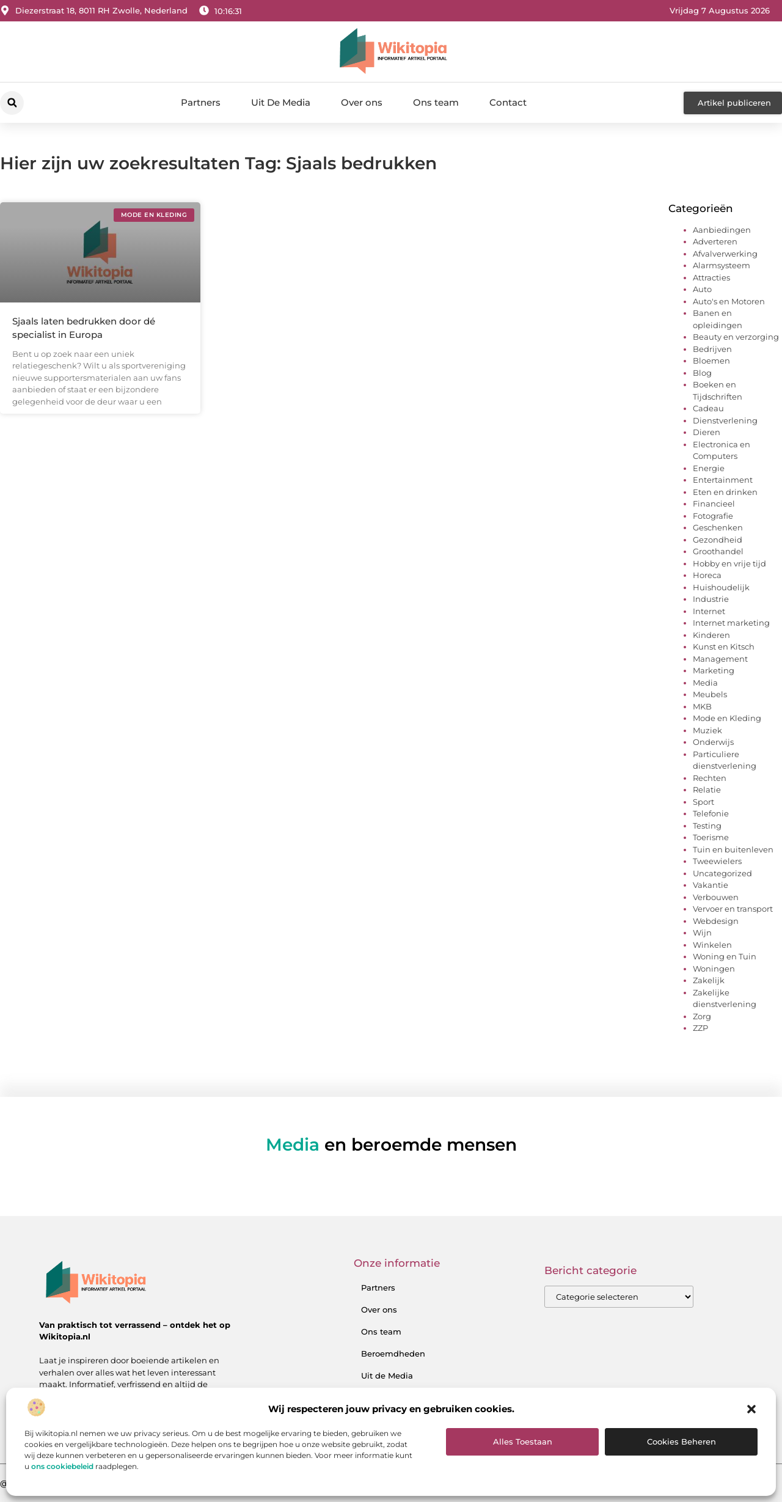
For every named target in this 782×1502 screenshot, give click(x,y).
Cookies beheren (681, 1441)
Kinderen (711, 635)
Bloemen (711, 360)
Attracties (711, 277)
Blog (702, 373)
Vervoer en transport (733, 909)
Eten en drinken (725, 492)
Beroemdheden (393, 1353)
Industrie (711, 599)
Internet (709, 611)
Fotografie (713, 516)
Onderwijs (713, 742)
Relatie (707, 789)
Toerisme (711, 837)
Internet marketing (731, 623)
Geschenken (718, 527)
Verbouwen (716, 897)
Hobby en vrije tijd (729, 563)
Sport (703, 802)
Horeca (707, 575)
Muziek (707, 730)
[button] (751, 1409)
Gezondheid (717, 539)
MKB (702, 706)
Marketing (713, 670)
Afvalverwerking (725, 253)
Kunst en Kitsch (724, 646)
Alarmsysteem (721, 265)
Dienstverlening (725, 420)
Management (720, 659)
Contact (508, 102)
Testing (707, 825)
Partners (201, 102)
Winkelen (712, 945)
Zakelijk (709, 980)
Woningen (714, 968)
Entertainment (723, 480)
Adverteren (715, 241)
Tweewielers (717, 861)
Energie (709, 468)
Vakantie (710, 885)
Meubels (710, 694)
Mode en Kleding (727, 718)
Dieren (706, 432)
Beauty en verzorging (736, 337)
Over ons (361, 102)
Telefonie (711, 813)
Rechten (709, 778)
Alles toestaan (522, 1441)
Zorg (702, 1016)
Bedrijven (712, 349)
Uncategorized (722, 873)
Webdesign (716, 921)
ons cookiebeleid (62, 1466)
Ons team (436, 102)
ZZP (700, 1028)
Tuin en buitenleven (733, 849)
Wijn (702, 932)
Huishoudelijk (721, 587)
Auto (702, 289)
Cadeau (708, 408)
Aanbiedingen (722, 230)
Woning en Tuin (724, 956)
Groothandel (718, 551)
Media (705, 682)
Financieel (714, 503)
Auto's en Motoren (729, 301)
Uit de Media (387, 1375)
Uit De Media (280, 102)
